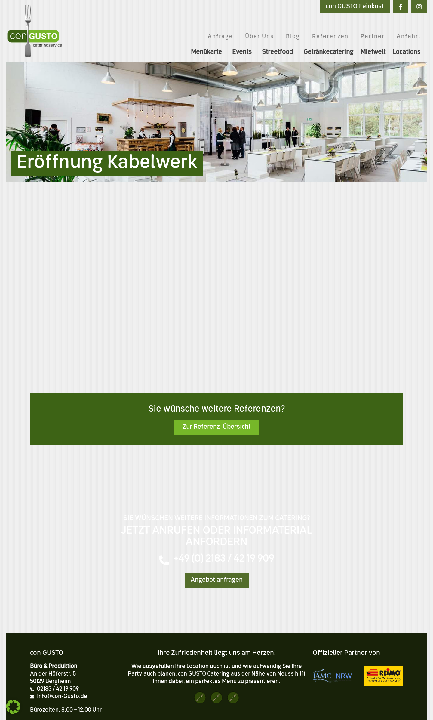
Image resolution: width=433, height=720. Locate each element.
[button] (13, 707)
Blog (293, 36)
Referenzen (330, 36)
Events (243, 52)
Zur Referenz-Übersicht (216, 427)
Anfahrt (409, 36)
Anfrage (220, 36)
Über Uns (259, 36)
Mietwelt (373, 52)
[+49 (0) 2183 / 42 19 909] (164, 560)
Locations (408, 52)
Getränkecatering (328, 52)
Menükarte (208, 52)
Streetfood (279, 52)
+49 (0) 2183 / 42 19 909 (224, 559)
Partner (373, 36)
